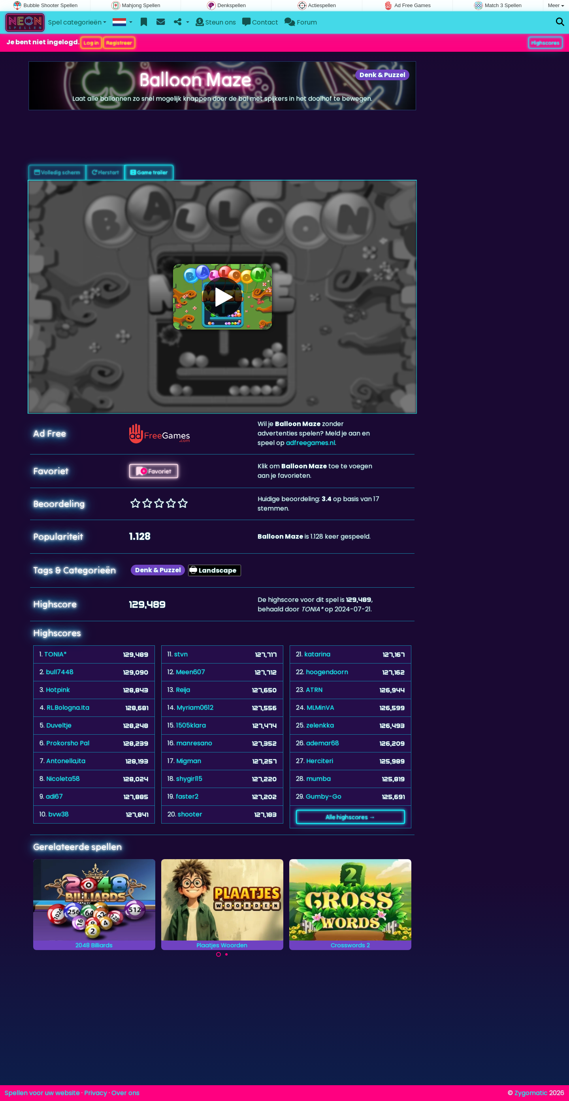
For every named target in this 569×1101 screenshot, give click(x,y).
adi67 (54, 796)
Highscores (545, 42)
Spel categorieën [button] (75, 22)
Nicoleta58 (63, 778)
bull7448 (59, 672)
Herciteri (319, 760)
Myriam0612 (195, 707)
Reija (183, 689)
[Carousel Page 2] (226, 954)
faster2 (187, 796)
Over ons (125, 1092)
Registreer (119, 42)
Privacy (95, 1092)
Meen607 (190, 672)
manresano (194, 743)
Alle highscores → (350, 817)
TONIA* (55, 654)
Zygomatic (531, 1092)
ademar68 (322, 743)
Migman (188, 760)
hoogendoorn (327, 672)
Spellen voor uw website (42, 1092)
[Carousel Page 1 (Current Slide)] (218, 954)
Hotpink (58, 689)
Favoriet (153, 471)
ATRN (314, 689)
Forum (300, 22)
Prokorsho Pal (67, 743)
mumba (318, 778)
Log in (91, 42)
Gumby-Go (323, 796)
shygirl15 (189, 778)
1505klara (191, 725)
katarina (317, 654)
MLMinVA (320, 707)
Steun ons (216, 22)
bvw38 (58, 814)
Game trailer (149, 172)
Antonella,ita (65, 760)
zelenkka (320, 725)
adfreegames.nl (310, 442)
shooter (190, 814)
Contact (260, 22)
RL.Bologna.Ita (68, 707)
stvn (181, 654)
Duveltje (59, 725)
